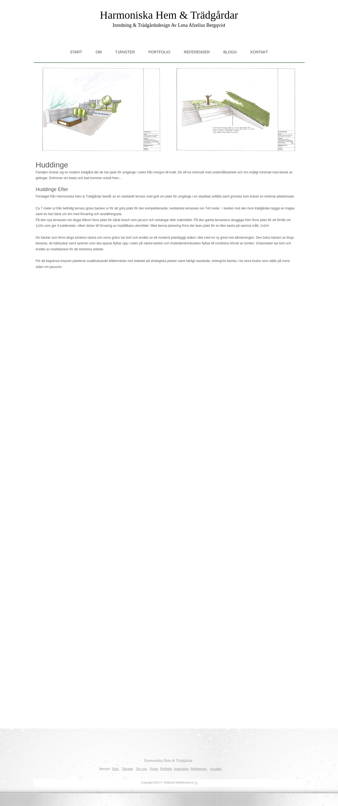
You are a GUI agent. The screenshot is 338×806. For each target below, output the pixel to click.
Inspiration (181, 769)
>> (196, 782)
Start (76, 52)
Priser (154, 769)
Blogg (230, 52)
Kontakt (259, 52)
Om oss (141, 769)
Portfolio (159, 52)
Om (99, 52)
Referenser (197, 52)
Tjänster (125, 52)
